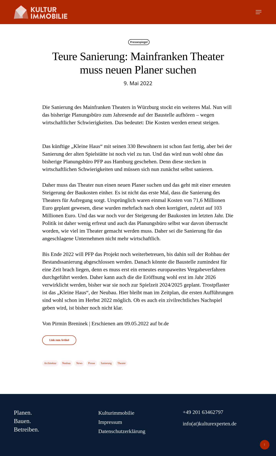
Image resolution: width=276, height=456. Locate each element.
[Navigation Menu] (259, 12)
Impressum (110, 422)
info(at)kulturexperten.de (210, 424)
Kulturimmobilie (116, 413)
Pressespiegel (139, 42)
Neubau (66, 363)
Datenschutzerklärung (121, 431)
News (79, 363)
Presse (91, 363)
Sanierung (106, 363)
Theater (121, 363)
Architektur (50, 363)
